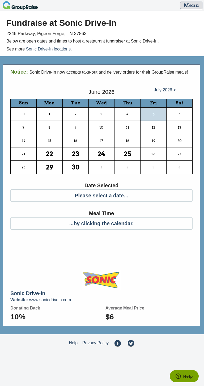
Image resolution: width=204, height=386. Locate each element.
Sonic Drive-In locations (48, 49)
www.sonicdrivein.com (40, 300)
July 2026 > (165, 90)
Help (73, 343)
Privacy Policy (95, 343)
